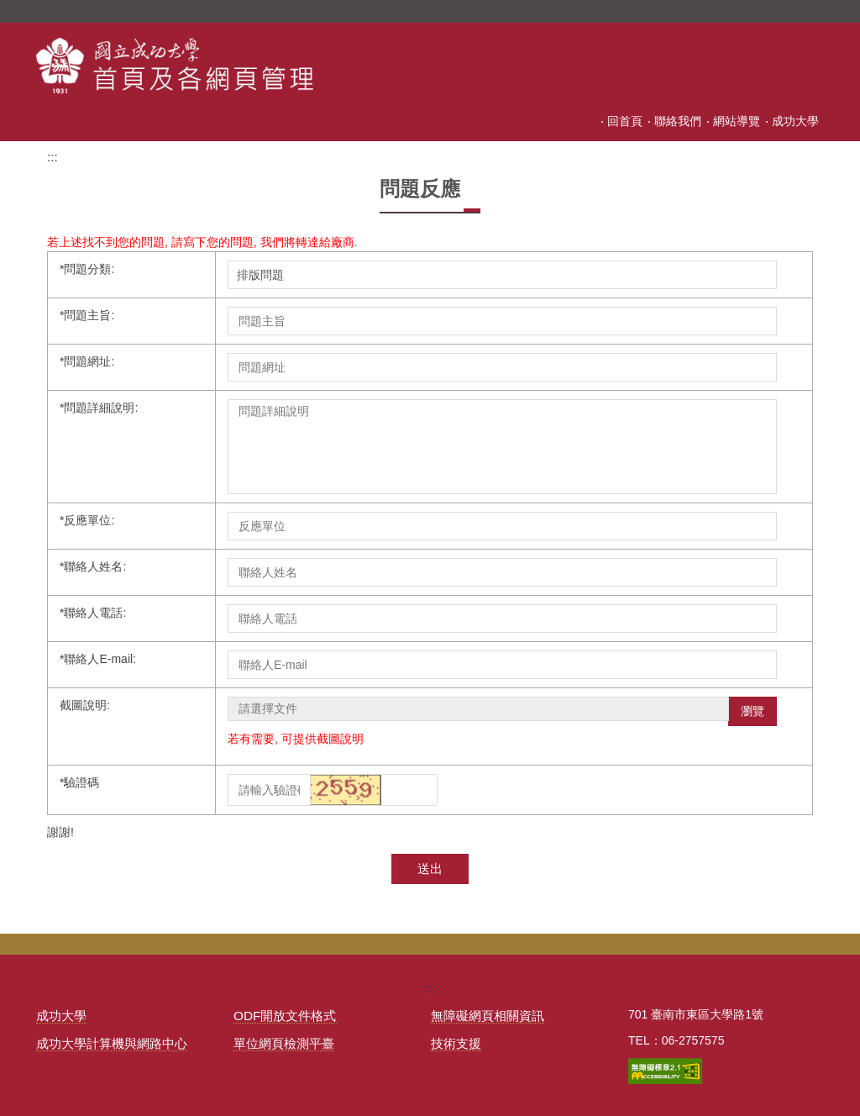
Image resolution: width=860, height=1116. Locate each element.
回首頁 (507, 121)
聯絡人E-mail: (98, 659)
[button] (349, 789)
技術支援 (456, 1043)
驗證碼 (79, 782)
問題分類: (87, 269)
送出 (430, 868)
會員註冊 (618, 121)
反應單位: (87, 520)
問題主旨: (87, 315)
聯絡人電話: (93, 612)
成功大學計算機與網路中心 (111, 1043)
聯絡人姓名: (93, 566)
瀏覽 (752, 711)
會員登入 (560, 121)
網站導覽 (736, 121)
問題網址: (87, 361)
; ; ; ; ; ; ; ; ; (502, 274)
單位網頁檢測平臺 (283, 1043)
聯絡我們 (677, 121)
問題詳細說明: (99, 407)
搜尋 (810, 11)
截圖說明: (85, 705)
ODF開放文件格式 (285, 1015)
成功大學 (795, 121)
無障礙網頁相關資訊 (487, 1015)
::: (473, 121)
